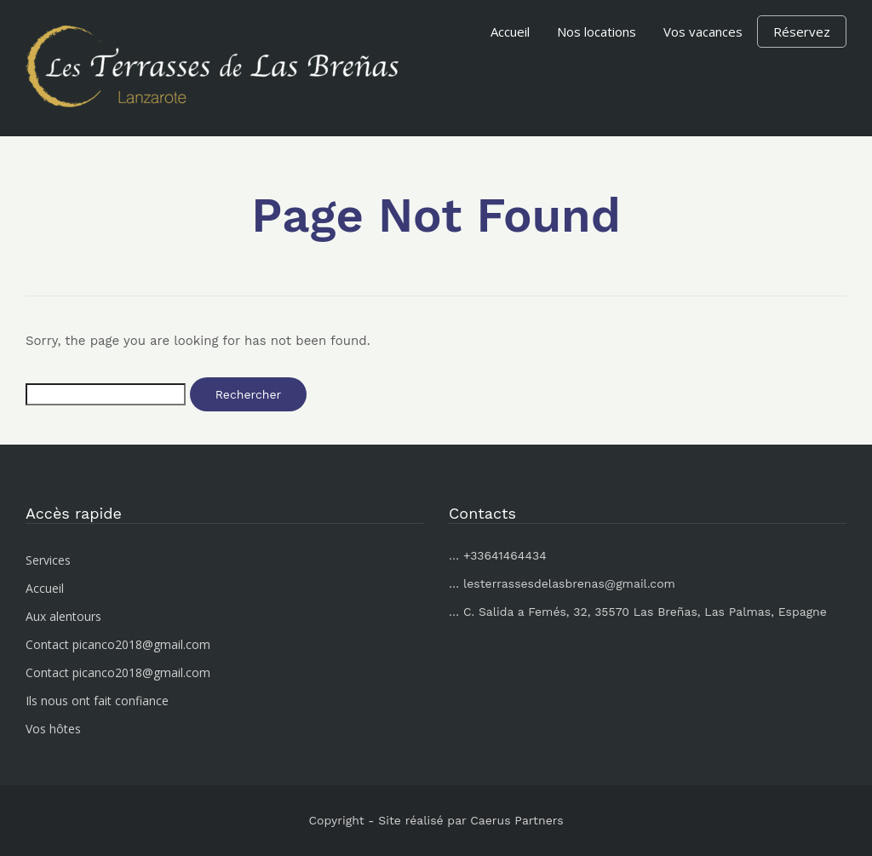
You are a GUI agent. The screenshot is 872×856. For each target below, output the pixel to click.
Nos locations (596, 31)
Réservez (801, 31)
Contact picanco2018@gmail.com (118, 644)
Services (48, 560)
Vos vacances (703, 31)
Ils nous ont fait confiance (97, 700)
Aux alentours (63, 616)
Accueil (510, 31)
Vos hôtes (53, 729)
